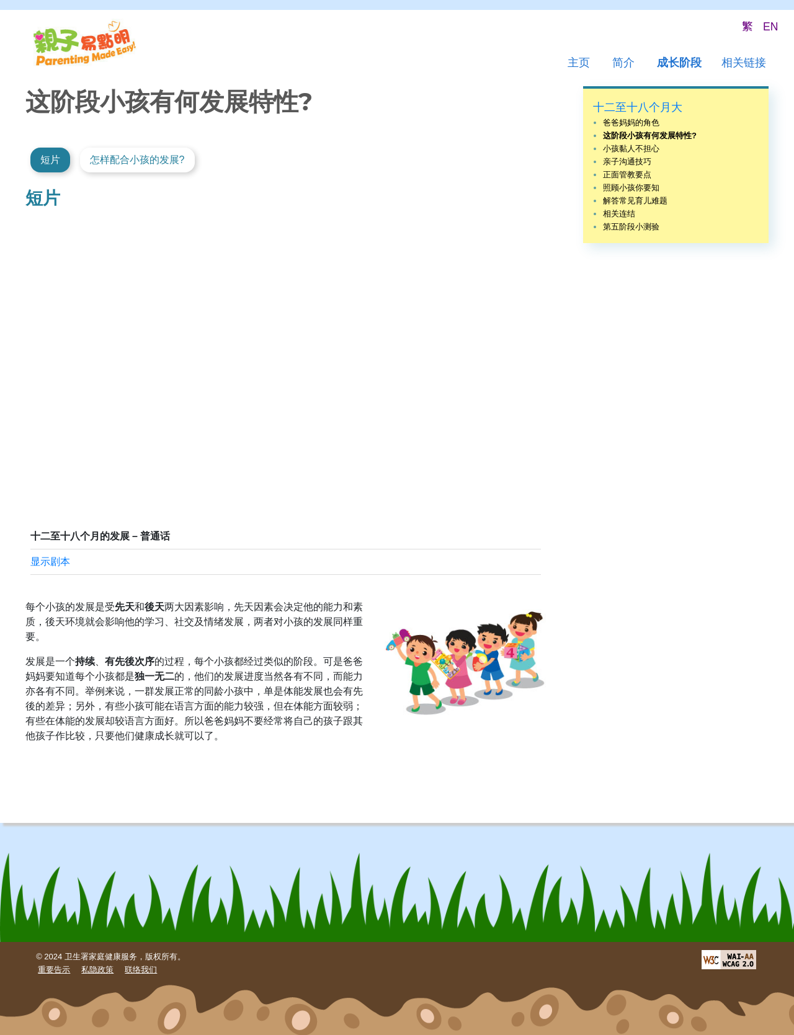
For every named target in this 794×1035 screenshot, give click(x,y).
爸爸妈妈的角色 (631, 122)
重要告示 (54, 969)
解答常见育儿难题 (635, 200)
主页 (579, 62)
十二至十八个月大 (637, 107)
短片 (50, 159)
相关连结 (619, 213)
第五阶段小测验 (631, 226)
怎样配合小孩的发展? (137, 159)
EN (770, 26)
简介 (623, 62)
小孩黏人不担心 (631, 148)
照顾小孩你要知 (631, 187)
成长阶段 (679, 62)
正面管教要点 (627, 174)
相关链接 (743, 62)
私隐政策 (97, 969)
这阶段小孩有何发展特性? (650, 135)
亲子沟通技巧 (627, 161)
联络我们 (141, 969)
